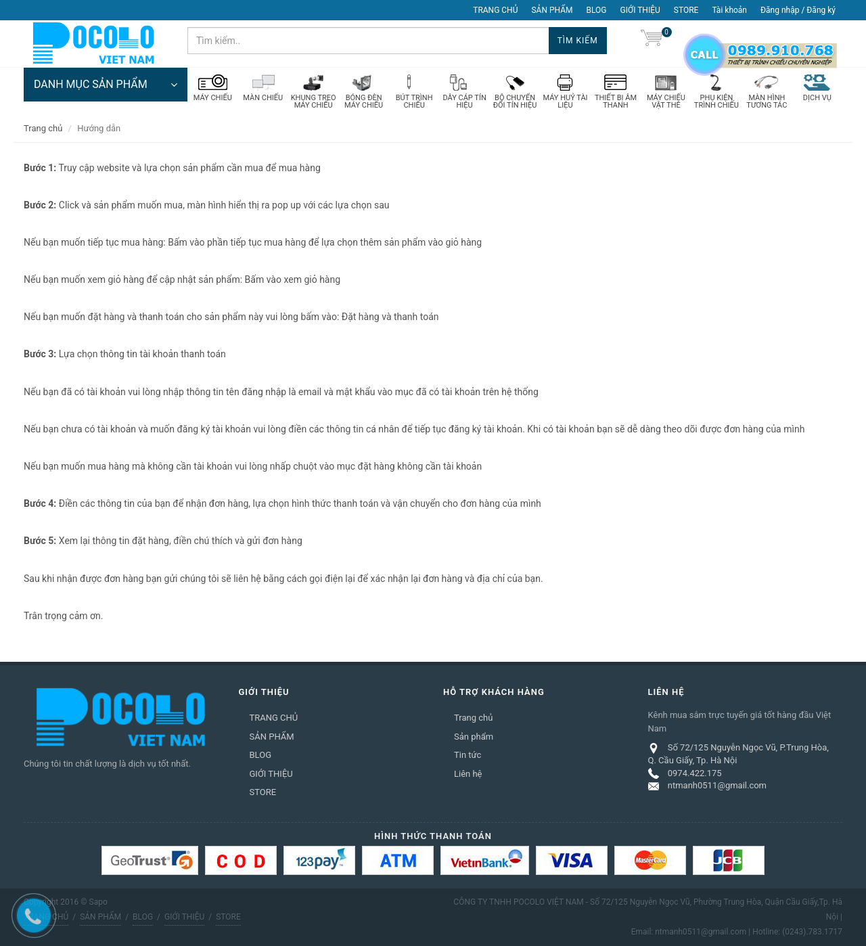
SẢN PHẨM (551, 10)
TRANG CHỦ (495, 10)
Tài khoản (729, 10)
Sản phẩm (473, 736)
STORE (686, 10)
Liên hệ (468, 774)
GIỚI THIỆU (640, 10)
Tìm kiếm (577, 40)
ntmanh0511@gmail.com (717, 785)
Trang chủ (43, 128)
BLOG (597, 10)
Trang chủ (473, 718)
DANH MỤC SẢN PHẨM (105, 85)
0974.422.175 (695, 773)
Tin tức (467, 755)
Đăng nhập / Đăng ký (798, 10)
